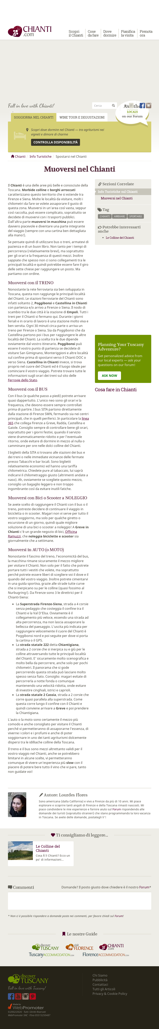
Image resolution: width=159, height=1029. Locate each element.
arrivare (119, 216)
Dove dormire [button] (109, 33)
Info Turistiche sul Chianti (116, 191)
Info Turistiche (41, 156)
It (131, 105)
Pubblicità (100, 980)
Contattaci (100, 984)
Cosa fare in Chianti (116, 389)
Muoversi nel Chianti (117, 198)
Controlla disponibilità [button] (55, 142)
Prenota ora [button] (146, 33)
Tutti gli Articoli (104, 989)
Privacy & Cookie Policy (110, 993)
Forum (116, 809)
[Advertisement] (79, 69)
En (126, 105)
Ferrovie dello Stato (22, 380)
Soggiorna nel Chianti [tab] (33, 117)
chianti (105, 216)
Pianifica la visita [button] (128, 33)
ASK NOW (109, 375)
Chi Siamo (100, 975)
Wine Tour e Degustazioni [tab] (82, 117)
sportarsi (135, 216)
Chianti (18, 156)
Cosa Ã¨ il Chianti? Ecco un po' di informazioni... (53, 857)
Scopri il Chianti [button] (76, 33)
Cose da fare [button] (93, 33)
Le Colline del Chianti (120, 238)
